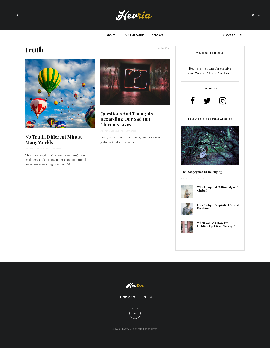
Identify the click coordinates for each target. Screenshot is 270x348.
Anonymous (186, 178)
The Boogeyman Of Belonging (201, 172)
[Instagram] (17, 15)
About (110, 35)
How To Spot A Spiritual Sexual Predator (218, 206)
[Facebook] (11, 15)
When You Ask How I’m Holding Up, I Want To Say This (218, 224)
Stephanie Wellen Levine (36, 148)
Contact (158, 35)
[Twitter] (145, 297)
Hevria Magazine (133, 35)
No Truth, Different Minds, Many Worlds (53, 139)
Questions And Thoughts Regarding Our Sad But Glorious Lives (126, 119)
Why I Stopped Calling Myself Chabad (217, 188)
